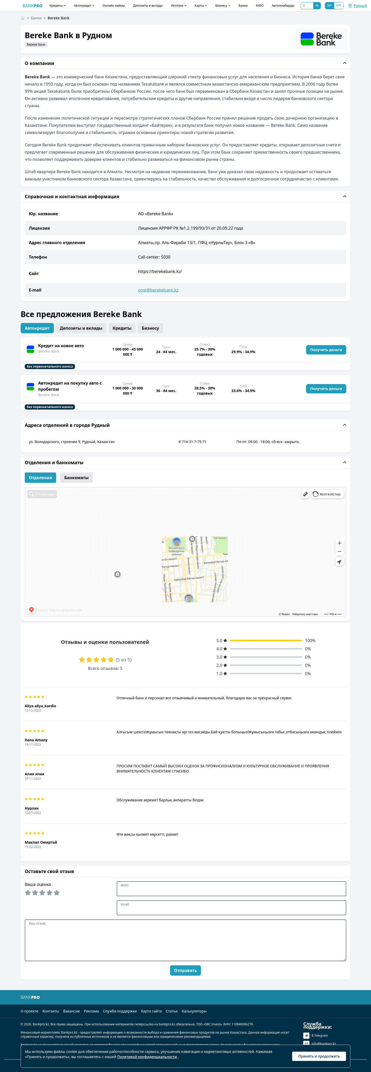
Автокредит (84, 5)
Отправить (185, 970)
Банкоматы (76, 477)
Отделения (40, 477)
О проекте (29, 1011)
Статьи (172, 1011)
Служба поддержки (120, 1011)
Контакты (51, 1011)
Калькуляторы (194, 1011)
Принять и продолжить (319, 1056)
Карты (201, 5)
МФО (260, 5)
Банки (243, 5)
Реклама (91, 1011)
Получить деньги (326, 349)
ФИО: (125, 885)
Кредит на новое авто (61, 345)
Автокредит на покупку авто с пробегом (70, 386)
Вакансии (71, 1011)
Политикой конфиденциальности (147, 1056)
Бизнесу (222, 5)
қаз (338, 5)
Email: (125, 904)
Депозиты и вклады (148, 5)
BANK (32, 6)
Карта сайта (151, 1011)
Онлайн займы (114, 5)
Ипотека (178, 5)
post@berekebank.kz (158, 290)
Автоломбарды (283, 5)
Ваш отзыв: (37, 923)
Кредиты (57, 5)
